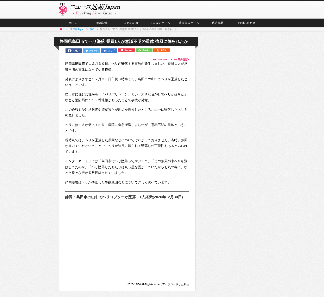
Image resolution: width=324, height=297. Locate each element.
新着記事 (102, 23)
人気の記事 (131, 23)
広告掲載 (218, 23)
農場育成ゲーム (189, 23)
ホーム (73, 23)
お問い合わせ (246, 23)
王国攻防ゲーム (160, 23)
